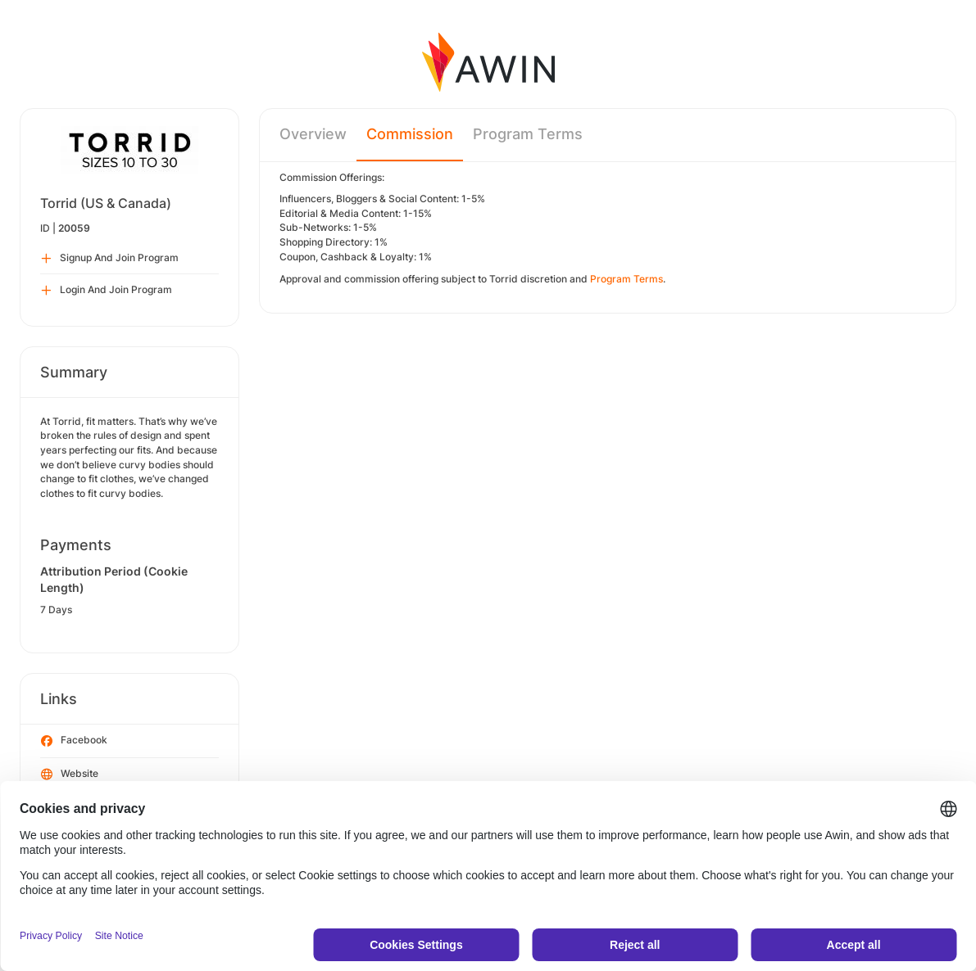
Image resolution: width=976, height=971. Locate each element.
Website (69, 774)
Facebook (74, 741)
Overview (313, 133)
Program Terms (528, 133)
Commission (409, 133)
